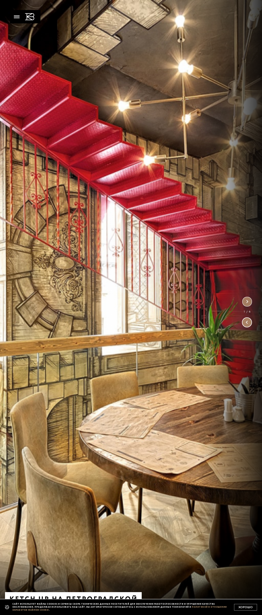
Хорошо (245, 607)
